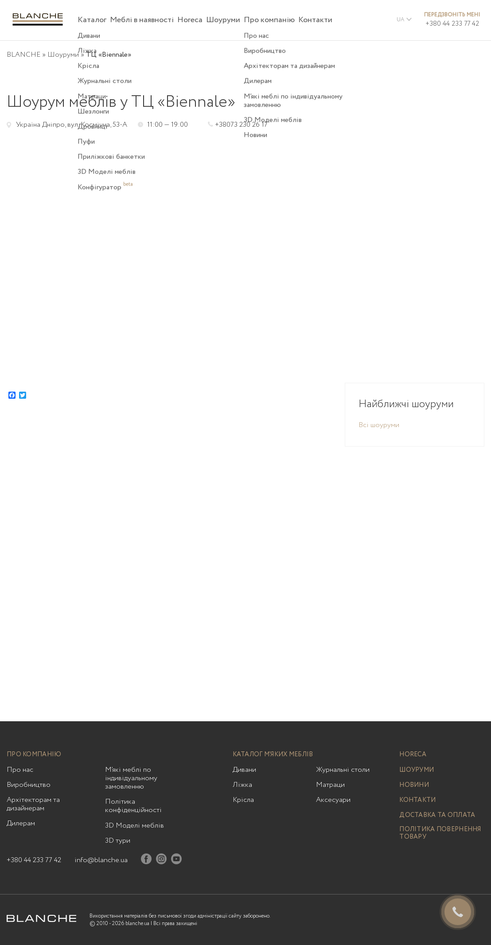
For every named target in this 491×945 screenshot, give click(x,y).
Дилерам (21, 823)
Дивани (244, 770)
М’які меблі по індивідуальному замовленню (131, 778)
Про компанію (269, 20)
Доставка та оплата (437, 815)
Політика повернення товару (440, 833)
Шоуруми (223, 20)
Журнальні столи (343, 770)
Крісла (243, 800)
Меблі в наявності (142, 20)
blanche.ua (137, 923)
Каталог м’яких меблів (273, 754)
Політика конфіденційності (133, 805)
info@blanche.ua (101, 860)
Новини (414, 785)
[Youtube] (176, 860)
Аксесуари (333, 800)
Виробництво (29, 785)
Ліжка (242, 785)
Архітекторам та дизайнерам (33, 804)
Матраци (330, 785)
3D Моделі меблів (134, 825)
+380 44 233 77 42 (452, 24)
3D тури (117, 840)
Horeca (190, 20)
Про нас (20, 770)
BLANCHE (23, 55)
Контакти (315, 20)
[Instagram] (161, 860)
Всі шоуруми (379, 425)
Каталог (92, 20)
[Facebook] (146, 860)
